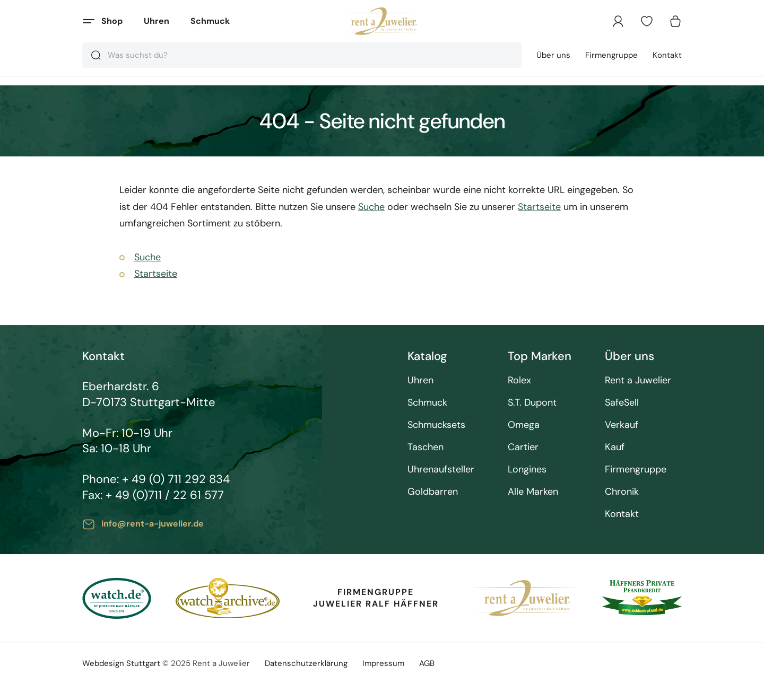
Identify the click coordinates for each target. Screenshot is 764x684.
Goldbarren (432, 492)
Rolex (519, 380)
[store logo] (382, 21)
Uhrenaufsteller (440, 469)
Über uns (553, 55)
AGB (427, 663)
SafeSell (622, 403)
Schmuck (210, 21)
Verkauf (621, 425)
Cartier (523, 447)
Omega (524, 425)
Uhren (156, 21)
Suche (371, 206)
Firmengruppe (611, 55)
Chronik (622, 492)
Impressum (383, 663)
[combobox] (302, 55)
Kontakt (667, 55)
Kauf (614, 447)
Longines (527, 469)
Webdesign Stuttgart (121, 663)
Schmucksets (436, 425)
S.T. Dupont (532, 403)
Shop (112, 21)
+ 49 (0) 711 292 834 (176, 479)
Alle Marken (533, 492)
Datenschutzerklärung (306, 663)
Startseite (539, 206)
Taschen (425, 447)
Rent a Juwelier (638, 380)
